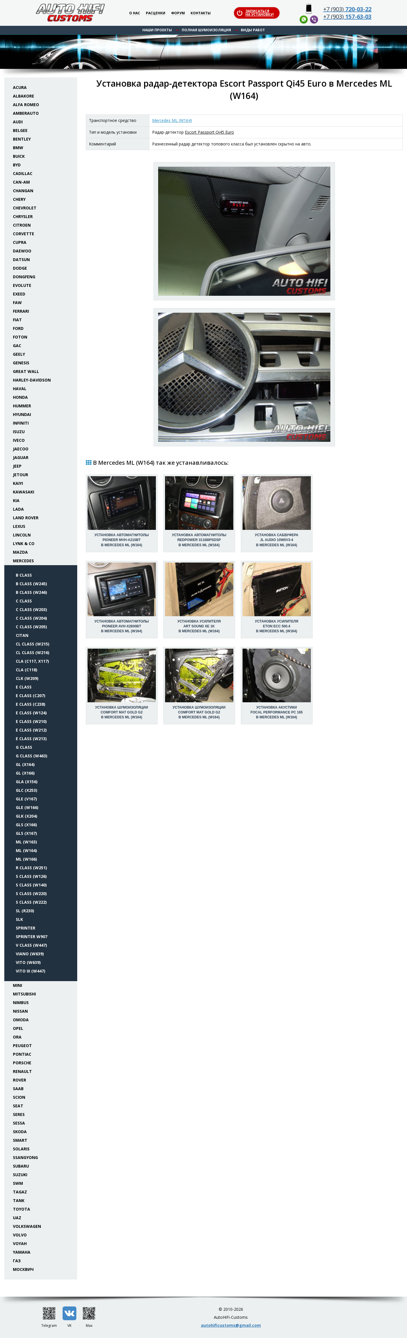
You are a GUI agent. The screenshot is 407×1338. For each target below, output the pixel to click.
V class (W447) (31, 945)
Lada (18, 509)
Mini (17, 985)
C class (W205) (31, 626)
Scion (19, 1097)
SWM (18, 1183)
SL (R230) (25, 910)
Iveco (19, 440)
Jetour (20, 474)
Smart (20, 1140)
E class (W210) (31, 721)
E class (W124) (31, 712)
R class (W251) (31, 867)
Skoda (20, 1131)
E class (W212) (31, 730)
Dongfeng (24, 276)
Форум (178, 13)
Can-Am (21, 182)
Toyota (21, 1209)
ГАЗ (17, 1260)
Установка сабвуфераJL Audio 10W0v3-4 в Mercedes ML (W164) (277, 540)
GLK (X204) (26, 816)
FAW (17, 302)
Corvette (23, 233)
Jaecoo (20, 449)
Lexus (19, 526)
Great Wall (26, 371)
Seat (18, 1105)
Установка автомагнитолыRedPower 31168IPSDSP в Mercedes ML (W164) (199, 540)
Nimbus (21, 1002)
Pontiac (22, 1054)
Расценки (155, 13)
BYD (17, 165)
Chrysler (23, 216)
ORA (17, 1037)
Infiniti (21, 423)
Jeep (17, 466)
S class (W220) (31, 893)
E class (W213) (31, 738)
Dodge (20, 268)
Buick (19, 156)
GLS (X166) (26, 824)
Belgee (20, 130)
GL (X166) (25, 773)
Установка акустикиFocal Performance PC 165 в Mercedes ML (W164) (277, 712)
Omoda (21, 1019)
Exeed (19, 294)
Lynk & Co (23, 543)
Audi (18, 122)
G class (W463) (31, 756)
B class (24, 575)
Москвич (23, 1269)
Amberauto (26, 113)
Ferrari (21, 311)
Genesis (21, 362)
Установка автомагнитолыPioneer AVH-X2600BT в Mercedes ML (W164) (121, 626)
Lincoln (22, 535)
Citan (22, 635)
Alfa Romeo (26, 104)
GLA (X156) (27, 781)
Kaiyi (18, 483)
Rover (19, 1080)
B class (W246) (31, 592)
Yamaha (21, 1252)
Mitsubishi (24, 994)
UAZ (17, 1217)
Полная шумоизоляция (206, 30)
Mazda (20, 552)
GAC (17, 345)
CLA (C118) (26, 669)
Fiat (17, 319)
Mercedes (23, 560)
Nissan (20, 1011)
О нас (134, 13)
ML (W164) (26, 850)
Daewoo (22, 251)
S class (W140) (31, 885)
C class (24, 601)
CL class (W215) (32, 644)
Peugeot (22, 1045)
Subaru (21, 1166)
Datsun (21, 259)
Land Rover (25, 517)
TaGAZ (20, 1192)
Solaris (21, 1149)
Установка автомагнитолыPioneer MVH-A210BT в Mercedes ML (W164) (121, 540)
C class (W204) (31, 618)
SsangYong (25, 1157)
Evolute (22, 285)
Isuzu (19, 431)
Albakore (23, 96)
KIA (16, 500)
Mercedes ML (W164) (172, 120)
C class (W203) (31, 609)
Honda (20, 397)
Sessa (19, 1123)
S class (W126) (31, 876)
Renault (22, 1071)
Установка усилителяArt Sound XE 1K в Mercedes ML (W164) (199, 626)
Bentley (22, 139)
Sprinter (25, 928)
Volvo (20, 1235)
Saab (18, 1088)
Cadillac (22, 173)
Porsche (22, 1062)
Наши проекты (157, 30)
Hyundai (22, 414)
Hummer (22, 406)
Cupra (19, 242)
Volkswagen (27, 1226)
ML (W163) (26, 842)
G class (24, 747)
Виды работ (253, 30)
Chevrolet (24, 208)
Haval (19, 388)
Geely (19, 354)
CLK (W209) (27, 678)
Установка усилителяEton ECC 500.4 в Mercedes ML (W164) (276, 626)
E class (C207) (30, 695)
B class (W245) (31, 583)
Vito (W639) (28, 962)
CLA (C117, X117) (32, 661)
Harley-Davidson (32, 380)
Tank (18, 1200)
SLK (19, 919)
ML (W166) (26, 859)
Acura (20, 87)
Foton (20, 337)
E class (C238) (30, 704)
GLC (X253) (26, 790)
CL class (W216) (32, 652)
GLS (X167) (26, 833)
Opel (18, 1028)
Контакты (201, 13)
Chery (19, 199)
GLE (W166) (27, 807)
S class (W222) (31, 902)
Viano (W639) (30, 953)
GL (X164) (25, 764)
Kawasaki (23, 492)
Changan (23, 190)
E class (24, 687)
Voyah (20, 1243)
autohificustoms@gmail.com (231, 1325)
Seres (19, 1114)
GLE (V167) (26, 799)
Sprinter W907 (31, 936)
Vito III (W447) (30, 971)
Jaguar (20, 457)
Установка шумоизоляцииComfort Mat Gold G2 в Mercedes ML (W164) (121, 712)
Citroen (22, 225)
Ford (18, 328)
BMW (18, 147)
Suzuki (20, 1174)
